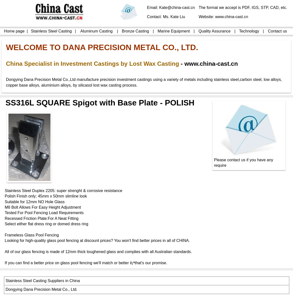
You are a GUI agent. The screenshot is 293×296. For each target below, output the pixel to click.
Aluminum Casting (96, 31)
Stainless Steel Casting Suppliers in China (43, 281)
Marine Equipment (174, 31)
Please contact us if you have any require (249, 160)
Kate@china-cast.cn (177, 7)
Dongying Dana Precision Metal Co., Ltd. (42, 289)
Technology (249, 31)
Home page (14, 31)
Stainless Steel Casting (51, 31)
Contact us (277, 31)
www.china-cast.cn (231, 17)
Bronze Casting (135, 31)
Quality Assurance (215, 31)
